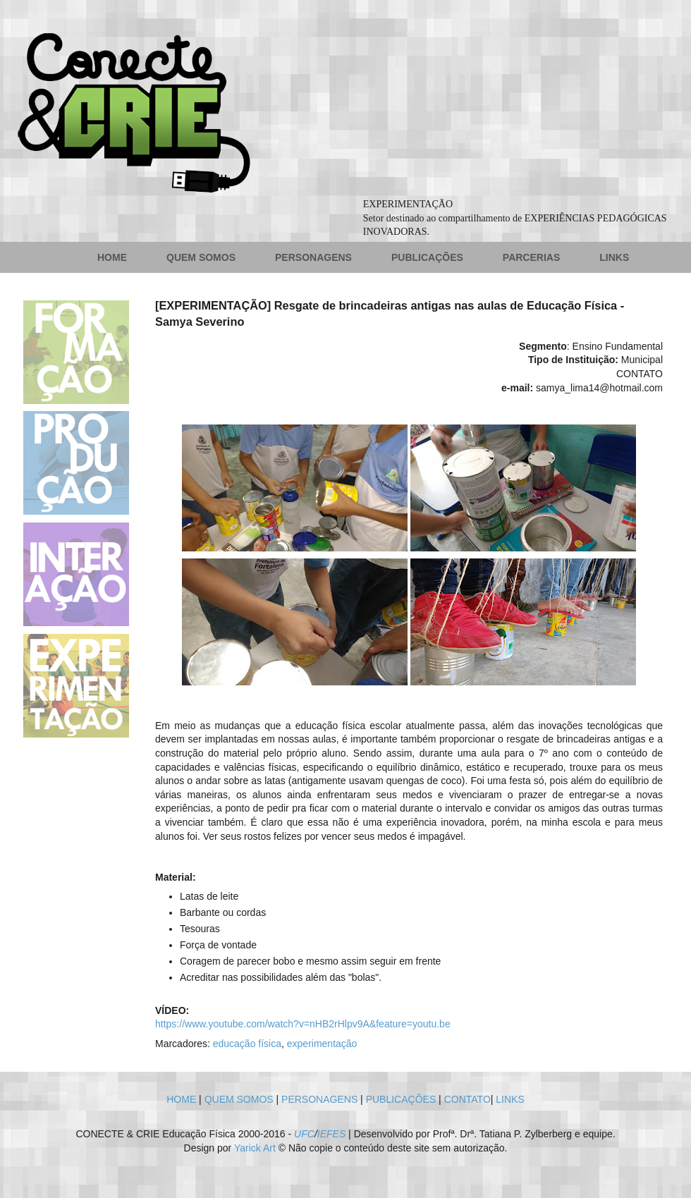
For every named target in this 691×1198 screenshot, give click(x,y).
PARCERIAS (531, 257)
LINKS (614, 257)
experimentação (322, 1043)
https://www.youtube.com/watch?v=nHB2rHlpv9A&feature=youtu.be (303, 1023)
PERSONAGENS (313, 257)
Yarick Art (255, 1148)
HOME (112, 257)
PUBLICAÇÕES (427, 257)
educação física (247, 1043)
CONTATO (467, 1099)
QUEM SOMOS (201, 257)
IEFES (331, 1133)
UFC (304, 1133)
